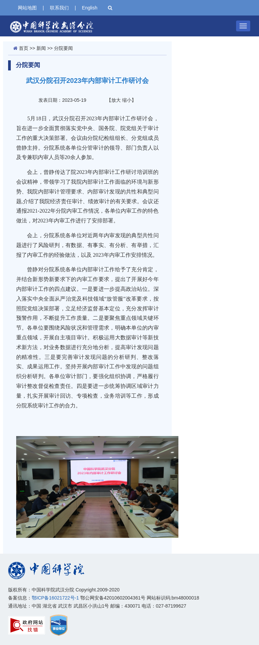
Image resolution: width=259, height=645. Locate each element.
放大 (116, 100)
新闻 (41, 48)
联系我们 (59, 7)
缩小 (127, 100)
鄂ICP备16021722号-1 (55, 598)
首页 (23, 48)
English (89, 7)
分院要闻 (63, 48)
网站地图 (27, 7)
